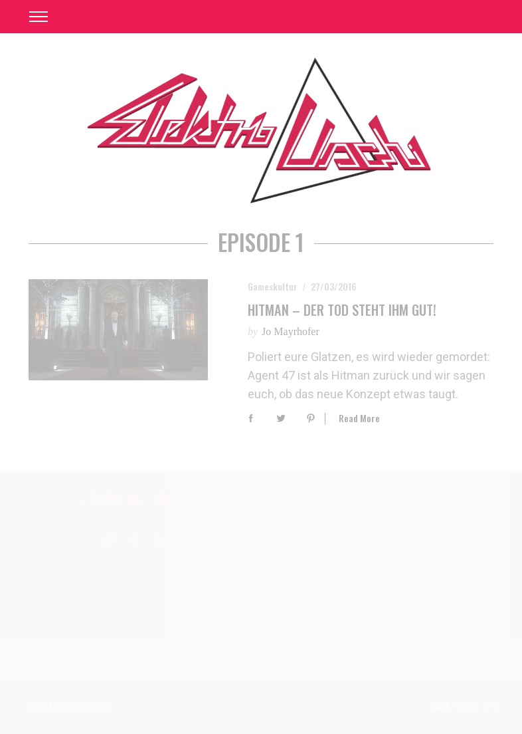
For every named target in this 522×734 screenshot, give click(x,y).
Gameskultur (273, 286)
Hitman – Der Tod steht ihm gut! (342, 310)
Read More (359, 418)
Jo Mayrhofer (290, 331)
